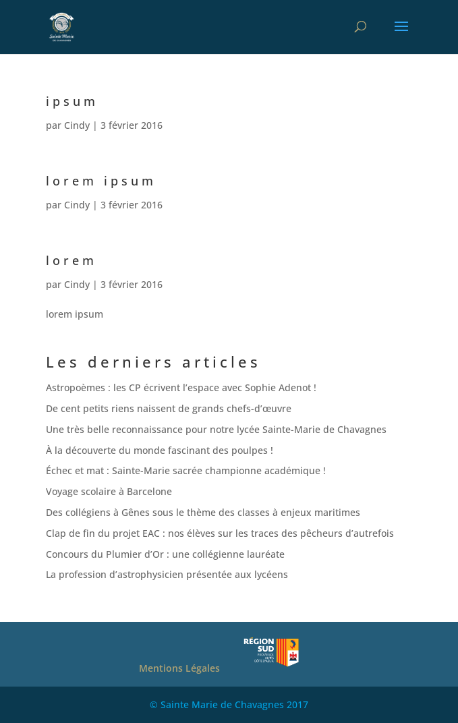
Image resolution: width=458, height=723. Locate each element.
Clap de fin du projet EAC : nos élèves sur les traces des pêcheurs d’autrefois (220, 533)
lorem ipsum (101, 181)
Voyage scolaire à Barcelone (109, 491)
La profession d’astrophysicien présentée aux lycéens (167, 574)
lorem (71, 260)
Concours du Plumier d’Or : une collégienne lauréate (165, 554)
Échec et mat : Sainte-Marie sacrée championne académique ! (186, 470)
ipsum (72, 101)
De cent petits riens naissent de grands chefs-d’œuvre (168, 408)
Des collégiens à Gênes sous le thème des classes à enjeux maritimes (203, 512)
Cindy (77, 125)
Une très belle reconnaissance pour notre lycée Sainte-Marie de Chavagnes (216, 429)
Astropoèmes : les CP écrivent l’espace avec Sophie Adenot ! (181, 387)
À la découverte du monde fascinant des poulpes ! (159, 450)
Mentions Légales (179, 668)
